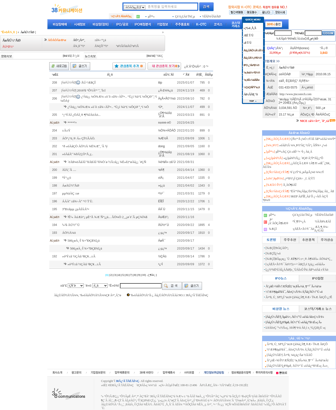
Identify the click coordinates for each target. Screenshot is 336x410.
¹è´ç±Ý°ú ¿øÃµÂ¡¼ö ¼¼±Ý (307, 172)
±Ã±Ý (66, 130)
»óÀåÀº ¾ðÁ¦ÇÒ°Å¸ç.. (77, 154)
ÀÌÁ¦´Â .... (69, 170)
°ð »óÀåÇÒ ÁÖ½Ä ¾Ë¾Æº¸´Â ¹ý (85, 146)
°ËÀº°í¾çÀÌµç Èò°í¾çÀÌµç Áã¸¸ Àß (312, 191)
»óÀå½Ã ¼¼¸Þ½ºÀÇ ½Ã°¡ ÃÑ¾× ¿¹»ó (303, 145)
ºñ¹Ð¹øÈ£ (299, 33)
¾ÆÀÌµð (269, 33)
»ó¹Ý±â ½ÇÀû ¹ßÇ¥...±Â (78, 256)
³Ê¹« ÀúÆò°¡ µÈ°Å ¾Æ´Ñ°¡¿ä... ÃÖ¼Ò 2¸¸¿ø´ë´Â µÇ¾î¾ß (107, 217)
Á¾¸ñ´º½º (79, 46)
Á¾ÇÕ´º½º (101, 46)
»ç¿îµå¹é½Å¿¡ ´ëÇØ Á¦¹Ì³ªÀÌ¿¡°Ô (303, 158)
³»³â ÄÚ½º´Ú (71, 225)
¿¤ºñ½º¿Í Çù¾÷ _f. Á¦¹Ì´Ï (299, 178)
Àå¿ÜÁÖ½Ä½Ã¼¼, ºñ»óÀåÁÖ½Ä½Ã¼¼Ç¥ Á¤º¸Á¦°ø (87, 295)
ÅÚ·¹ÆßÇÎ (88, 82)
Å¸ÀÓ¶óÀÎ (289, 185)
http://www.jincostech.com (295, 94)
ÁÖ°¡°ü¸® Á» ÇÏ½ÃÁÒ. (78, 138)
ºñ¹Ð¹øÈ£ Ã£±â (294, 38)
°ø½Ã (119, 46)
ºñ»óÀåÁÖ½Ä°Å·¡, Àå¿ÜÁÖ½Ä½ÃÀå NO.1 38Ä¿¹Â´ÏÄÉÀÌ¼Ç (169, 295)
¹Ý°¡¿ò (66, 177)
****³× (72, 122)
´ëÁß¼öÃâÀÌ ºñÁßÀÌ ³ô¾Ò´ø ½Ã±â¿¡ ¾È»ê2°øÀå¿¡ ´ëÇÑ (106, 162)
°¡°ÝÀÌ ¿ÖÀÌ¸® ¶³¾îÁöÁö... (81, 115)
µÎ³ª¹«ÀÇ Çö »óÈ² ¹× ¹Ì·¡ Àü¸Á (294, 151)
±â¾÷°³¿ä (100, 40)
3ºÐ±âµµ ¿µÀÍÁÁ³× (75, 209)
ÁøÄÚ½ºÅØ (70, 185)
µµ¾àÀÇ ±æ (70, 193)
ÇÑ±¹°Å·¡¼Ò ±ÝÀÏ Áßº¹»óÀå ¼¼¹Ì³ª (312, 139)
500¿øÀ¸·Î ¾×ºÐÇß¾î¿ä (83, 240)
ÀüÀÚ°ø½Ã (131, 46)
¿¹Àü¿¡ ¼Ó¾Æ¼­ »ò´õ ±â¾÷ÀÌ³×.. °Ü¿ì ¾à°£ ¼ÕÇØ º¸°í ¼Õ (108, 107)
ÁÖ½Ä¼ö (69, 232)
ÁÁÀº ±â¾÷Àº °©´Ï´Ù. (77, 201)
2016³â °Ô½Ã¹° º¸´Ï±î (91, 90)
